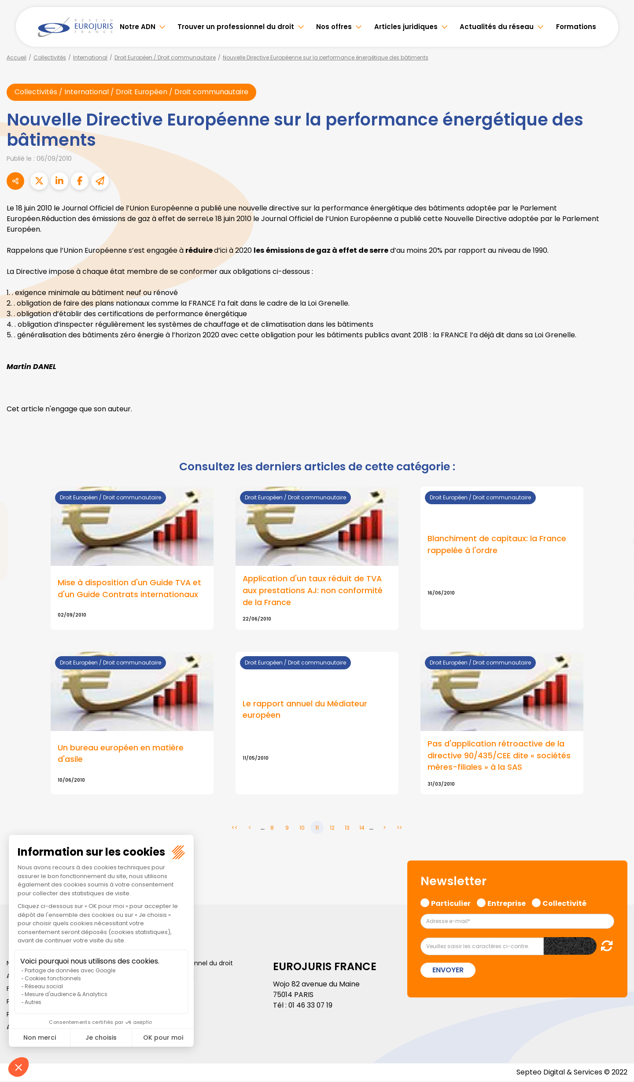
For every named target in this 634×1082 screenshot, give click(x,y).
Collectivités (49, 57)
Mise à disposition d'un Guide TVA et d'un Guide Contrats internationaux (130, 588)
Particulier (451, 903)
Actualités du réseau (497, 26)
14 (362, 828)
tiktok (616, 594)
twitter (616, 506)
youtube (616, 541)
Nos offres (334, 26)
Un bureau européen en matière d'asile (121, 754)
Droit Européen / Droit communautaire (165, 57)
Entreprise (506, 903)
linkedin (616, 524)
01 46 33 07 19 (311, 1006)
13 (347, 828)
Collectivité (564, 903)
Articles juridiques (406, 26)
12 (332, 828)
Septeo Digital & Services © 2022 (571, 1073)
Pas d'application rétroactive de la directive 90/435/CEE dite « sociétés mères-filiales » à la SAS (499, 756)
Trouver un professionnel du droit (235, 26)
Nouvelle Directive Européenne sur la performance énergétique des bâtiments (325, 57)
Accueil (16, 57)
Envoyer (448, 971)
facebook (616, 488)
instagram (616, 559)
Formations (576, 26)
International (90, 57)
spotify (616, 576)
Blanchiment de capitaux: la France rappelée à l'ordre (497, 544)
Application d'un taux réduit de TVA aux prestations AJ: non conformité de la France (313, 590)
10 (302, 828)
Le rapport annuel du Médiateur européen (305, 710)
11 (317, 828)
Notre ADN (137, 26)
